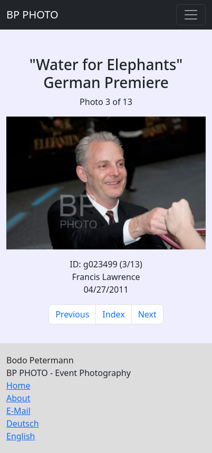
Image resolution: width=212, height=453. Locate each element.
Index (113, 314)
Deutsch (22, 423)
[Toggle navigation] (191, 14)
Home (18, 385)
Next (147, 314)
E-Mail (18, 411)
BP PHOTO (32, 14)
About (18, 398)
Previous (72, 314)
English (20, 436)
